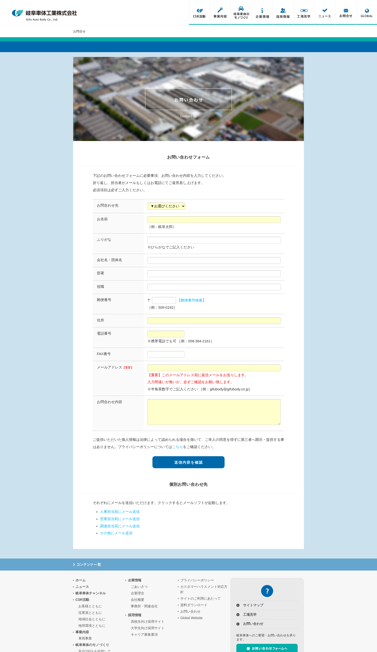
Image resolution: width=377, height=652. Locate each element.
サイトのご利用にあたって (200, 598)
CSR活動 (199, 12)
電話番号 (104, 333)
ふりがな (104, 239)
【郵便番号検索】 (191, 300)
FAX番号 (104, 354)
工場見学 (303, 12)
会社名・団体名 (109, 260)
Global (366, 12)
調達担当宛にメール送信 (120, 526)
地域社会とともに (91, 619)
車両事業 (85, 638)
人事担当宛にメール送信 (120, 511)
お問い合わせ (190, 611)
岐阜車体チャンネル (90, 593)
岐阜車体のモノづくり (241, 12)
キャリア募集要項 (144, 634)
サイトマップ (253, 605)
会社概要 (137, 599)
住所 (100, 320)
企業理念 (137, 593)
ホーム (80, 580)
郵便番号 (104, 300)
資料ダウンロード (193, 605)
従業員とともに (90, 612)
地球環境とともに (91, 625)
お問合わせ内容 (109, 402)
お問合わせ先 (108, 205)
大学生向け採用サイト (147, 628)
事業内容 (220, 12)
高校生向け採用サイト (147, 621)
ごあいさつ (139, 586)
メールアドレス (115, 367)
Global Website (191, 618)
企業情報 (261, 12)
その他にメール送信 (116, 533)
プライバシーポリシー (197, 580)
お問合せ (345, 12)
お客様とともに (90, 606)
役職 (100, 287)
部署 (100, 273)
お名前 (102, 219)
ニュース (324, 12)
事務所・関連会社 (144, 606)
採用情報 (282, 12)
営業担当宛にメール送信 (120, 519)
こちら (177, 447)
